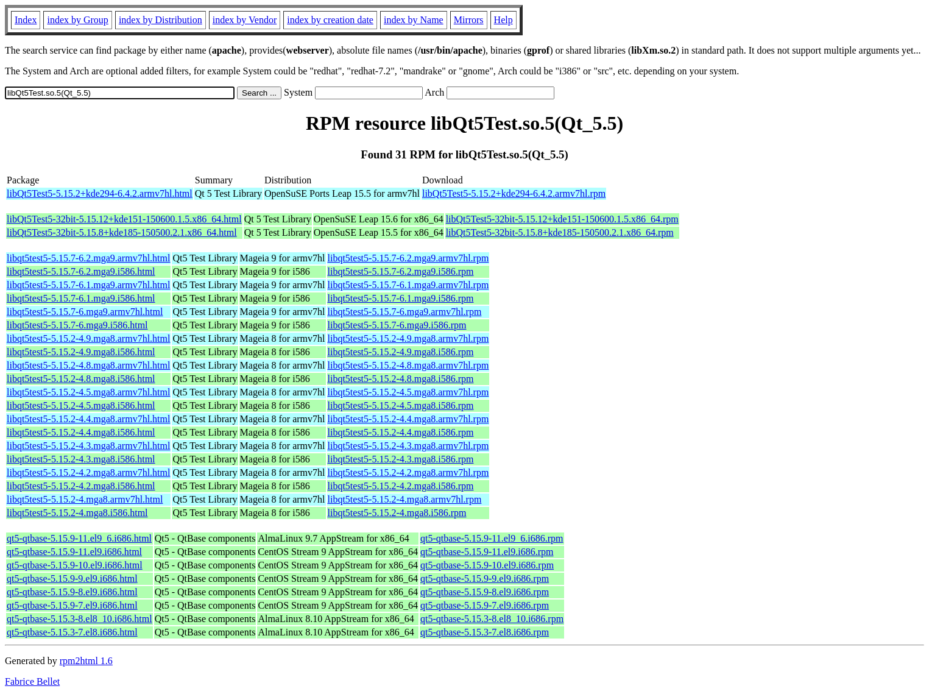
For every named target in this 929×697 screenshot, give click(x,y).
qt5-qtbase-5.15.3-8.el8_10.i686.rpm (491, 619)
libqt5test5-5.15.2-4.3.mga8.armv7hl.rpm (408, 445)
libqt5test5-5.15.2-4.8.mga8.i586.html (81, 378)
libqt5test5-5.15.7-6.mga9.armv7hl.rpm (405, 311)
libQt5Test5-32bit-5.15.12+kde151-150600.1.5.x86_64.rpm (562, 219)
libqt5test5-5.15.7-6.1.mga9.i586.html (81, 298)
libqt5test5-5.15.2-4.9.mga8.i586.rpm (401, 352)
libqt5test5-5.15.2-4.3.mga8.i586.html (81, 459)
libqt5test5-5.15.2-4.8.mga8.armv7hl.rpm (408, 365)
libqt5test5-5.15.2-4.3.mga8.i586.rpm (401, 459)
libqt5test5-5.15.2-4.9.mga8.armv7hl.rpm (408, 338)
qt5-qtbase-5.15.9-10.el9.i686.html (75, 565)
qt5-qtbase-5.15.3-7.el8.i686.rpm (484, 632)
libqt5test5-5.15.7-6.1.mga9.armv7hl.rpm (408, 285)
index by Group (77, 20)
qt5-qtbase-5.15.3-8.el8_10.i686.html (79, 619)
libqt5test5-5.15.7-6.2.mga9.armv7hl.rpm (408, 258)
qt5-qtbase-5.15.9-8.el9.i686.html (72, 592)
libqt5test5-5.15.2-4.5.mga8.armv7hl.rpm (408, 392)
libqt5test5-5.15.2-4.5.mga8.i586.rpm (401, 405)
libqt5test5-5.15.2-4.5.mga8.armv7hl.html (88, 392)
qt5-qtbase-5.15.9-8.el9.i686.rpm (484, 592)
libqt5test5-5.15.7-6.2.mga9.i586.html (81, 271)
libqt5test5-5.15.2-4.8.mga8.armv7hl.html (88, 365)
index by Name (413, 20)
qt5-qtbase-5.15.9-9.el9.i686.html (72, 578)
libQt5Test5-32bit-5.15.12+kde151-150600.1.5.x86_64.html (124, 219)
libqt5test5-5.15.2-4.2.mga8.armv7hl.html (88, 472)
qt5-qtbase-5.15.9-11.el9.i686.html (74, 552)
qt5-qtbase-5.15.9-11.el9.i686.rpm (486, 552)
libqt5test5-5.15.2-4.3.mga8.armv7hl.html (88, 445)
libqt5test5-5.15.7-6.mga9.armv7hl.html (85, 311)
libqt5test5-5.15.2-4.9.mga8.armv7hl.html (88, 338)
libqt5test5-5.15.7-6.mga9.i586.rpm (397, 325)
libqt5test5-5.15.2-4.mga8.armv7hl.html (85, 499)
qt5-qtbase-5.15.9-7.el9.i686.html (72, 605)
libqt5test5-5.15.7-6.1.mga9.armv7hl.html (88, 285)
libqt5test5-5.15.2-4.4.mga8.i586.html (81, 432)
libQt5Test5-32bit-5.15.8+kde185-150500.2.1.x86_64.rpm (560, 232)
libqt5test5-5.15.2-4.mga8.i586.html (77, 513)
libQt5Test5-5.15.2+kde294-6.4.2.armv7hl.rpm (514, 193)
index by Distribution (160, 20)
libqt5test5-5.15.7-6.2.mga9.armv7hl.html (88, 258)
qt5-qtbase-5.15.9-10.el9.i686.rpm (487, 565)
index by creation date (330, 20)
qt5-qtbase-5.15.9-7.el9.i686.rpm (484, 605)
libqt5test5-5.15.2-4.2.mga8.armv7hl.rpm (408, 472)
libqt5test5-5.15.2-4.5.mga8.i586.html (81, 405)
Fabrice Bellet (32, 681)
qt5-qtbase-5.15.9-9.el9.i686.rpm (484, 578)
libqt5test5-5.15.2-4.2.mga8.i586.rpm (401, 486)
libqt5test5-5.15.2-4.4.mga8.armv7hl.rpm (408, 419)
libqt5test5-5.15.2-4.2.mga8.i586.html (81, 486)
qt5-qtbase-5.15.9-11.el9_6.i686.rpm (491, 538)
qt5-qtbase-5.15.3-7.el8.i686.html (72, 632)
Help (503, 20)
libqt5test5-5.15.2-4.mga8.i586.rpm (397, 513)
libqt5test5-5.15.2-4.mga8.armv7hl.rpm (405, 499)
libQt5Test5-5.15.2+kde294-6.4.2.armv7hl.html (100, 193)
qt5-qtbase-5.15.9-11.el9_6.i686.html (79, 538)
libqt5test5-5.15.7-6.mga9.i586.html (77, 325)
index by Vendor (245, 20)
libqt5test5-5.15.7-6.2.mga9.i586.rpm (401, 271)
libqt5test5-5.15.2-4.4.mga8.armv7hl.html (88, 419)
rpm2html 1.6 (86, 661)
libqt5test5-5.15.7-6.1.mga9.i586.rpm (401, 298)
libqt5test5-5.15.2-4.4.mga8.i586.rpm (401, 432)
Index (26, 20)
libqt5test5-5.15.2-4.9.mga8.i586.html (81, 352)
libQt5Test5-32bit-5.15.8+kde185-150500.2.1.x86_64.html (122, 232)
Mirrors (469, 20)
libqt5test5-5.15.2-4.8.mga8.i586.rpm (401, 378)
